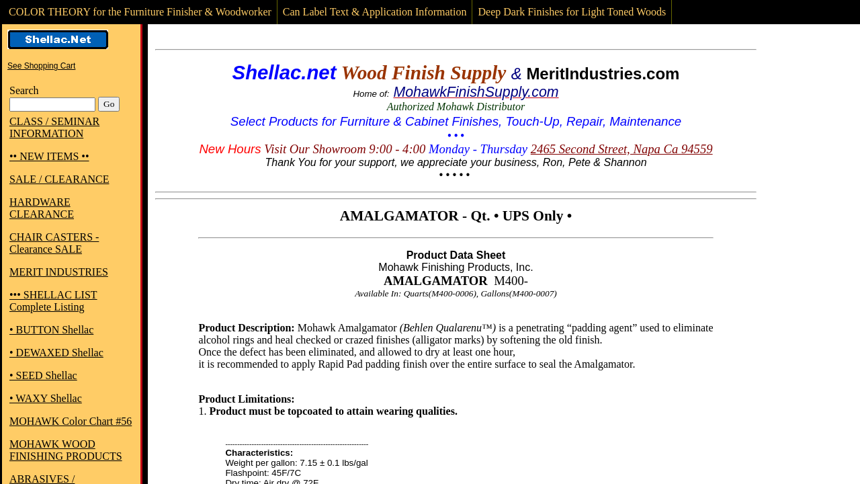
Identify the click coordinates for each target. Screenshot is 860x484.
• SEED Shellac (43, 375)
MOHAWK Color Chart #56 (70, 421)
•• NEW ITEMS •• (49, 156)
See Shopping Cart (41, 66)
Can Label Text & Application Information (375, 11)
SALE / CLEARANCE (59, 179)
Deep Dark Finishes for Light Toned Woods (572, 11)
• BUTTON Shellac (51, 329)
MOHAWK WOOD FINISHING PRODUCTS (65, 450)
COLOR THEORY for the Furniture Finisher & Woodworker (140, 11)
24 (537, 149)
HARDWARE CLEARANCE (41, 208)
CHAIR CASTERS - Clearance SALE (54, 243)
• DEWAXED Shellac (56, 352)
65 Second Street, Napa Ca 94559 (627, 149)
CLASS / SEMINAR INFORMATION (54, 127)
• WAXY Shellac (45, 398)
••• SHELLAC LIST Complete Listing (53, 301)
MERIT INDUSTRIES (58, 272)
